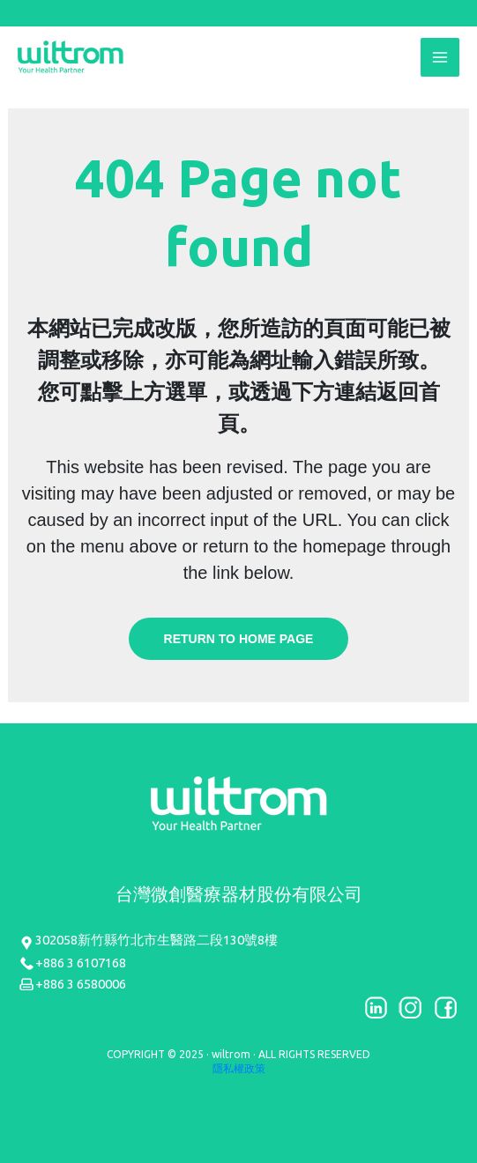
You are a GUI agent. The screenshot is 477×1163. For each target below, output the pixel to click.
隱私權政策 (238, 1068)
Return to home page (239, 639)
